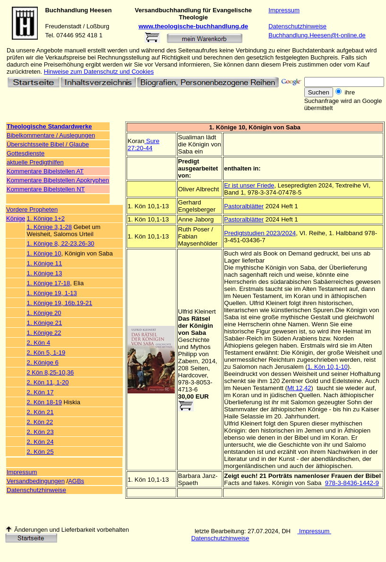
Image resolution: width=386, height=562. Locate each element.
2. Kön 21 (39, 412)
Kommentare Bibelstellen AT (45, 171)
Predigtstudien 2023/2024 (260, 233)
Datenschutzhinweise (297, 26)
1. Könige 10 (43, 253)
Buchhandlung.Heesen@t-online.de (316, 35)
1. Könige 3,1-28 (48, 226)
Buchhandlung (66, 10)
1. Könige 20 (43, 312)
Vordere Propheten (32, 209)
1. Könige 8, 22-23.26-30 (60, 243)
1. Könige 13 (44, 273)
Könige (15, 218)
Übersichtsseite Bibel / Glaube (48, 144)
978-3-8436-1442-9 (352, 482)
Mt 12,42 (299, 388)
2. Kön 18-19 (43, 402)
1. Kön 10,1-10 (328, 366)
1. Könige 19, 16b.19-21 (59, 303)
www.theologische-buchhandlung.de (193, 26)
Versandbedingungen (36, 481)
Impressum (284, 10)
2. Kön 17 (39, 392)
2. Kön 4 (38, 342)
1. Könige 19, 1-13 (51, 293)
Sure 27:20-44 (143, 144)
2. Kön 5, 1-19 (45, 352)
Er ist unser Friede (249, 185)
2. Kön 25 (39, 451)
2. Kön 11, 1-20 (47, 382)
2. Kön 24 (39, 441)
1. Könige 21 (44, 322)
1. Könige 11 (44, 263)
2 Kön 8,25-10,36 (50, 372)
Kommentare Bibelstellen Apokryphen (58, 180)
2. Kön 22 (39, 422)
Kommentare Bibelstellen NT (46, 189)
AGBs (76, 481)
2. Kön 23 (39, 431)
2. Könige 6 (42, 362)
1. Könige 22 (43, 332)
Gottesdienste (25, 153)
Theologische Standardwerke (49, 126)
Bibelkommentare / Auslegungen (51, 135)
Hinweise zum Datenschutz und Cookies (99, 71)
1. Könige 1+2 (45, 218)
